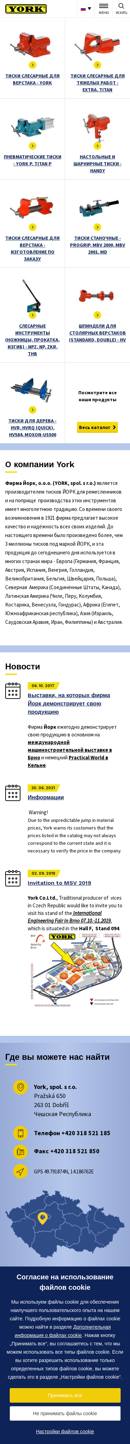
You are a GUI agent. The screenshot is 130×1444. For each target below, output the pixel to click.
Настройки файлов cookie (65, 1431)
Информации (46, 797)
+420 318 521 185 (86, 1133)
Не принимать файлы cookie (65, 1413)
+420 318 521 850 (74, 1151)
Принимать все (65, 1395)
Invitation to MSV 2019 (59, 883)
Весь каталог (95, 427)
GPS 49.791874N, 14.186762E (64, 1171)
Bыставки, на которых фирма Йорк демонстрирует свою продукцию (69, 703)
